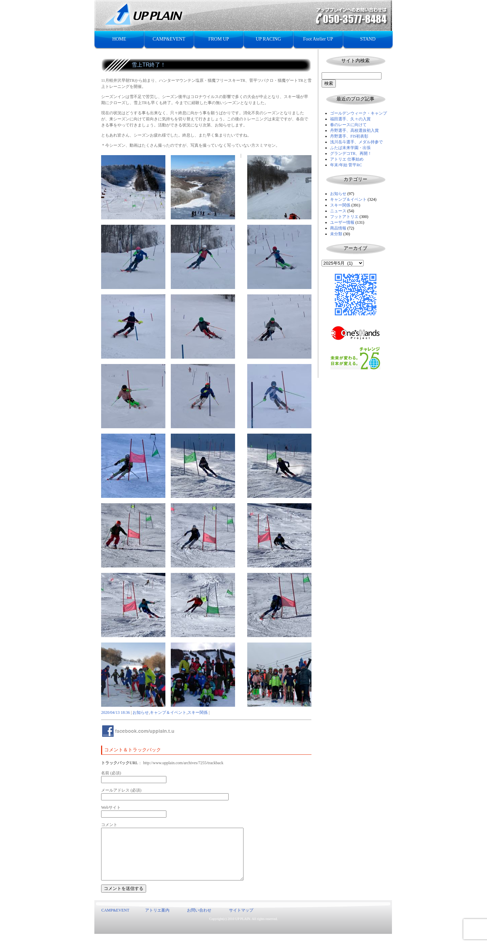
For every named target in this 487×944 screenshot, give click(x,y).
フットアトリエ (344, 216)
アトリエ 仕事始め (347, 159)
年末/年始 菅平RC (346, 165)
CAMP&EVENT (169, 39)
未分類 (336, 234)
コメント (109, 824)
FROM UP (218, 39)
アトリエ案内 (157, 920)
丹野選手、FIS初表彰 (349, 136)
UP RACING (268, 39)
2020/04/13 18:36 (115, 712)
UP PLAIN (242, 929)
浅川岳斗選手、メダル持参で (356, 142)
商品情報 (338, 228)
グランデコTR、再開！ (351, 153)
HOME (119, 39)
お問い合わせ (199, 920)
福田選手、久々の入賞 (350, 119)
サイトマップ (241, 920)
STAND (368, 39)
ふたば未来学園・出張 (350, 147)
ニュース (338, 211)
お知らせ (338, 193)
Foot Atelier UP (318, 39)
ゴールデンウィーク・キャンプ (358, 113)
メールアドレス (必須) (121, 790)
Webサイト (111, 807)
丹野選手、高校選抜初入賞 (354, 130)
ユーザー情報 (342, 222)
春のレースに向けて (348, 124)
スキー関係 (340, 205)
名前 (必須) (111, 773)
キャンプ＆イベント (348, 199)
